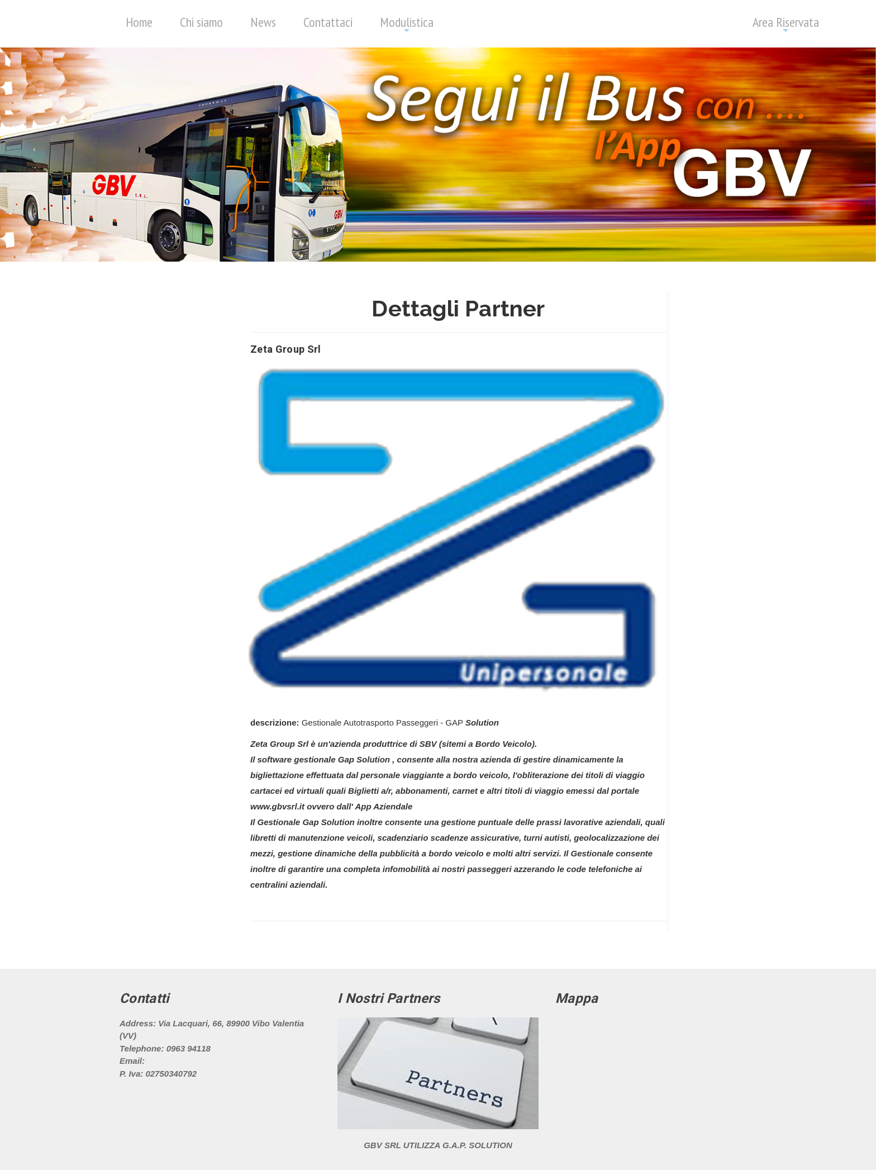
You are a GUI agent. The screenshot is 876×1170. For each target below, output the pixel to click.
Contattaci (328, 22)
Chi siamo (201, 22)
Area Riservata (786, 24)
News (263, 22)
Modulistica (407, 24)
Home (139, 22)
